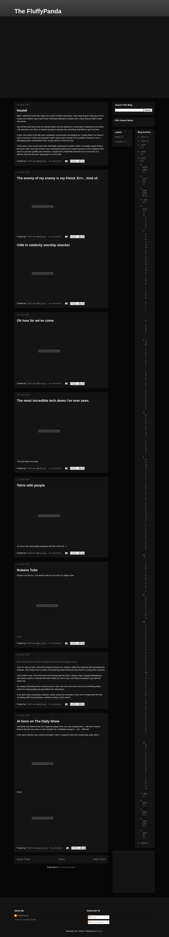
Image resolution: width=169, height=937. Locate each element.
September (144, 193)
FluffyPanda (23, 915)
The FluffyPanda (37, 11)
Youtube (119, 141)
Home (61, 859)
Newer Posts (23, 859)
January (144, 834)
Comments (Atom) (67, 867)
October (144, 179)
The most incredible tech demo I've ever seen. (53, 400)
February (144, 822)
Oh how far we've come (35, 320)
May (145, 793)
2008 (143, 151)
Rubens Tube (27, 570)
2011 (143, 137)
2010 (143, 141)
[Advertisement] (37, 35)
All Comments (96, 922)
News (117, 137)
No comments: (55, 161)
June (144, 209)
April (144, 803)
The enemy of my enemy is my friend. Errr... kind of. (57, 178)
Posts (92, 917)
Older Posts (99, 859)
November (144, 168)
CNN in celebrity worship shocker (43, 245)
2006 (143, 843)
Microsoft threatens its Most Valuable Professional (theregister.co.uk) (47, 662)
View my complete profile (25, 919)
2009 (143, 145)
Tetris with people (31, 485)
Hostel (22, 110)
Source (19, 637)
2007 (143, 158)
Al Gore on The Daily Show (38, 721)
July (145, 199)
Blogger (99, 931)
